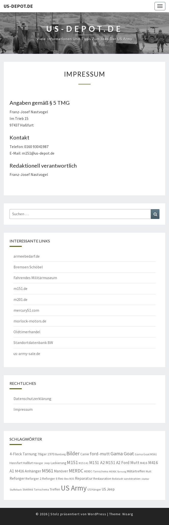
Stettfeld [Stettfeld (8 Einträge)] (28, 489)
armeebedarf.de (26, 256)
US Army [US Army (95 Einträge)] (74, 487)
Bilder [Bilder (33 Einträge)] (73, 453)
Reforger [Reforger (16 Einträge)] (17, 478)
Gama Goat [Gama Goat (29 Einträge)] (122, 453)
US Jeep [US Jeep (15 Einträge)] (108, 489)
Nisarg (127, 514)
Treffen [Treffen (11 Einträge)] (55, 489)
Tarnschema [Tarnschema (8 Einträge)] (41, 489)
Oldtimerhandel (26, 331)
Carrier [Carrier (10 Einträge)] (84, 454)
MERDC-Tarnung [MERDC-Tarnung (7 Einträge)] (117, 471)
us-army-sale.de (26, 353)
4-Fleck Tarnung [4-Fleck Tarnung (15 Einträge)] (23, 453)
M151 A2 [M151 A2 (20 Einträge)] (97, 462)
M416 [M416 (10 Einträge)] (143, 463)
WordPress (97, 514)
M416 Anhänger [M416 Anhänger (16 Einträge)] (28, 470)
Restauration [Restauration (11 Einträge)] (102, 478)
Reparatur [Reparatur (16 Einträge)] (84, 478)
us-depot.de (18, 6)
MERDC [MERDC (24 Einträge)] (76, 471)
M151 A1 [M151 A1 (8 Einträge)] (83, 463)
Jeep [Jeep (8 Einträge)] (47, 463)
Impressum (23, 409)
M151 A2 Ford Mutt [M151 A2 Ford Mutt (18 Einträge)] (122, 462)
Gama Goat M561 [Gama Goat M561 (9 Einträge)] (146, 454)
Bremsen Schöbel (28, 266)
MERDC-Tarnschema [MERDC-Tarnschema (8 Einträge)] (96, 471)
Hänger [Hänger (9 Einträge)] (38, 463)
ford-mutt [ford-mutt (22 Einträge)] (100, 454)
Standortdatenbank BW (33, 342)
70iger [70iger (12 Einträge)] (42, 454)
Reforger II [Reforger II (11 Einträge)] (49, 478)
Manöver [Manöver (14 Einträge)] (61, 471)
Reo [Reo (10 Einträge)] (60, 479)
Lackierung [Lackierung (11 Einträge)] (58, 463)
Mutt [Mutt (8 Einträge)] (148, 471)
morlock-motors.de (29, 321)
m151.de (20, 288)
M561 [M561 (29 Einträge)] (47, 471)
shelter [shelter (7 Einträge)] (145, 478)
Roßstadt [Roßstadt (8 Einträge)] (117, 478)
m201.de (20, 299)
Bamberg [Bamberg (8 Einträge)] (60, 454)
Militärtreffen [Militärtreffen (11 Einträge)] (136, 471)
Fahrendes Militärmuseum (35, 277)
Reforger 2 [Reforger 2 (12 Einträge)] (33, 478)
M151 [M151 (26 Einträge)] (72, 462)
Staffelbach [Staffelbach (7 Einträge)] (16, 489)
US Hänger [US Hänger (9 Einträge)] (94, 489)
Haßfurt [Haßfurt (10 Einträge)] (28, 463)
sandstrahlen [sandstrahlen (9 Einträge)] (132, 478)
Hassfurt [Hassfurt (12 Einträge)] (16, 463)
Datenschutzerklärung (32, 398)
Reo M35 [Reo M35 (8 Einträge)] (69, 478)
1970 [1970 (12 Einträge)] (51, 454)
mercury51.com (26, 310)
